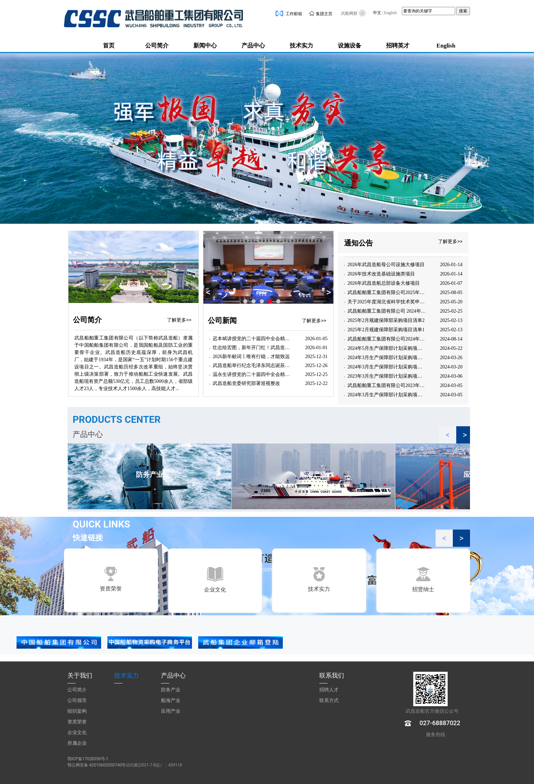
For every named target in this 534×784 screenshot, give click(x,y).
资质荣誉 (77, 721)
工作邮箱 (289, 13)
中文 (377, 12)
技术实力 (301, 45)
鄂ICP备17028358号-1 (87, 758)
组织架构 (77, 711)
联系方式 (329, 700)
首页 (109, 45)
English (390, 12)
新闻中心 (205, 45)
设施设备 (349, 45)
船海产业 (170, 700)
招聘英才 (397, 45)
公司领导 (77, 700)
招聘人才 (329, 689)
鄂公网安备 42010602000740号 (96, 765)
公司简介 (157, 45)
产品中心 (253, 45)
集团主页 (320, 13)
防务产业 (170, 689)
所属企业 (77, 743)
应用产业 (170, 711)
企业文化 (77, 732)
